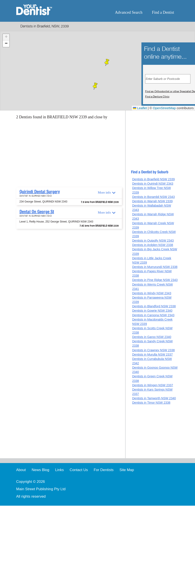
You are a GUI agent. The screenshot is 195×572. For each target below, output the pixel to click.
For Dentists (104, 470)
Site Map (127, 470)
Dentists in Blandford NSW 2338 (154, 306)
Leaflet (140, 108)
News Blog (40, 470)
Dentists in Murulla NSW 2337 (152, 354)
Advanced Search (128, 12)
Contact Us (79, 470)
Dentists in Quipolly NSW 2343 (153, 240)
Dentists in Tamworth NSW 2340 (154, 398)
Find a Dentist (163, 12)
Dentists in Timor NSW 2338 (151, 402)
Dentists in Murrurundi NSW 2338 (154, 267)
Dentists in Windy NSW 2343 (151, 293)
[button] (95, 86)
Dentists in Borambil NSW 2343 (153, 197)
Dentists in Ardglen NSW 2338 (152, 245)
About (21, 470)
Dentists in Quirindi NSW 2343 (152, 183)
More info (104, 192)
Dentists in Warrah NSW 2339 (152, 201)
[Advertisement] (68, 154)
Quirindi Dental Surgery (40, 191)
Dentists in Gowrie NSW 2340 (152, 310)
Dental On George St (37, 211)
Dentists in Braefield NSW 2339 (153, 179)
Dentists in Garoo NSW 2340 (151, 337)
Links (59, 470)
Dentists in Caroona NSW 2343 (153, 315)
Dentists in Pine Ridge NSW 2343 (154, 280)
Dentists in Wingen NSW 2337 (152, 385)
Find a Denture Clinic (157, 96)
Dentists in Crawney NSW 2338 (153, 350)
